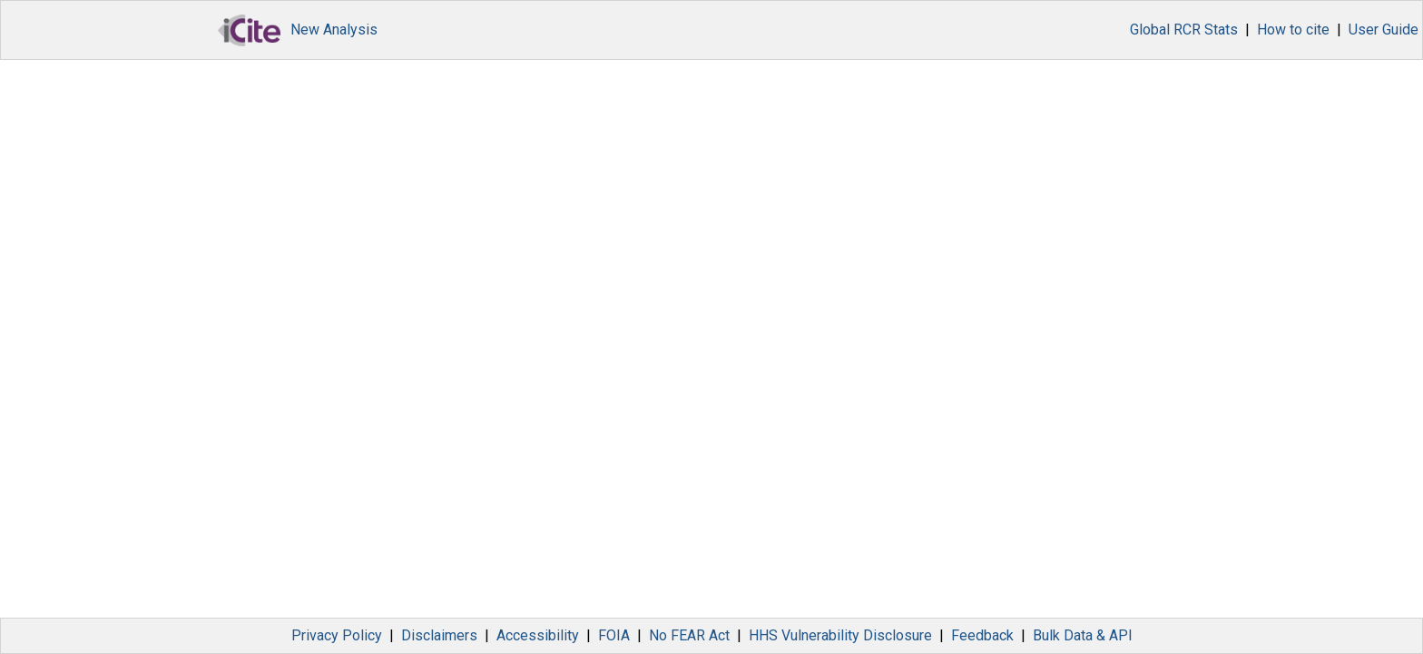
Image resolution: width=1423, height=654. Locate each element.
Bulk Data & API (1083, 635)
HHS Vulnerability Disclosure (840, 635)
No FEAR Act (689, 635)
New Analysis (334, 29)
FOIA (614, 635)
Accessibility (537, 635)
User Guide (1383, 29)
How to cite (1293, 29)
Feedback (982, 635)
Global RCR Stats (1184, 29)
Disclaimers (439, 635)
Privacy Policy (336, 635)
